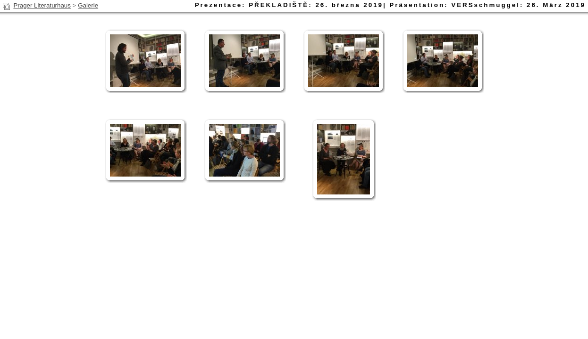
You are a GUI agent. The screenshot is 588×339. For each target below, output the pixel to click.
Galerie (88, 5)
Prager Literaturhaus (42, 5)
